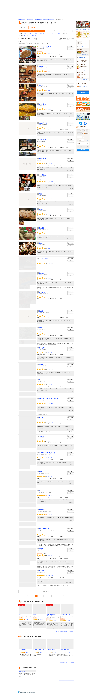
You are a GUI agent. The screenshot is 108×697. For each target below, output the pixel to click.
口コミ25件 (50, 534)
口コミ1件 (50, 128)
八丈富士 (34, 614)
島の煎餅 (41, 228)
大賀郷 (58, 33)
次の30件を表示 (46, 591)
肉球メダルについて (85, 70)
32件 (27, 652)
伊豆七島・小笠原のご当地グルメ (48, 19)
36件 (41, 652)
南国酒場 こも (43, 509)
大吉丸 (41, 209)
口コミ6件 (50, 369)
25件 (55, 620)
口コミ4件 (50, 90)
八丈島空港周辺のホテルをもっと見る (66, 660)
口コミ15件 (50, 422)
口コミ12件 (50, 163)
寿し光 (41, 417)
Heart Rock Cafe (44, 528)
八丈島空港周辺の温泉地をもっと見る (66, 680)
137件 (41, 619)
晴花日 (20, 614)
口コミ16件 (50, 333)
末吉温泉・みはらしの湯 (65, 614)
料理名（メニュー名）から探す (59, 30)
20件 (27, 619)
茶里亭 (41, 66)
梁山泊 (41, 549)
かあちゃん (42, 436)
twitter (80, 123)
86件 (69, 620)
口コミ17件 (50, 146)
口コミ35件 (50, 555)
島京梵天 (41, 570)
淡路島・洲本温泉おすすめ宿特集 (83, 25)
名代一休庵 (42, 104)
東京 (36, 33)
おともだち (42, 348)
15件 (55, 652)
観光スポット (24, 27)
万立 (40, 194)
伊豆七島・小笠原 (43, 33)
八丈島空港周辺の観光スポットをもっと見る (65, 631)
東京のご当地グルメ (38, 19)
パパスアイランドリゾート (47, 453)
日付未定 (87, 133)
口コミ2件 (50, 297)
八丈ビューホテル (22, 649)
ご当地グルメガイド (21, 19)
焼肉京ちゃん (43, 123)
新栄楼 (41, 311)
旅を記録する (82, 57)
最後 (64, 595)
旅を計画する (82, 46)
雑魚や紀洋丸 (43, 139)
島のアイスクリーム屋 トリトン (49, 398)
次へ (59, 595)
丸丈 (40, 379)
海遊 (40, 472)
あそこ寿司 (42, 158)
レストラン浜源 (43, 258)
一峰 (40, 327)
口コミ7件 (50, 384)
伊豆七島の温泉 (22, 671)
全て (25, 35)
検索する (83, 92)
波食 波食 (42, 292)
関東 (31, 33)
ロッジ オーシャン (64, 649)
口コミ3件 (50, 109)
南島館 (41, 364)
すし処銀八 (42, 175)
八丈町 (52, 33)
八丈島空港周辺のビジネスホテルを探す (66, 662)
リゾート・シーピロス (51, 649)
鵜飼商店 (41, 273)
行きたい (71, 47)
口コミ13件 (50, 53)
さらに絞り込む (33, 35)
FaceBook (85, 123)
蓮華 (40, 243)
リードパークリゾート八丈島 (38, 649)
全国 (25, 33)
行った (71, 49)
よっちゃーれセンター (45, 47)
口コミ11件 (50, 352)
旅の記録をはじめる (83, 79)
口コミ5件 (50, 71)
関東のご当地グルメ (30, 19)
